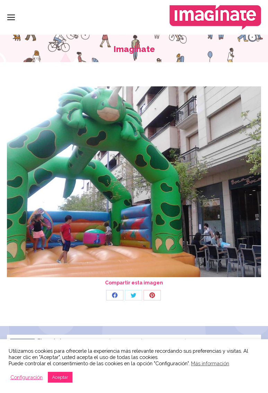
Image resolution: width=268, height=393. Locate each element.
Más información (210, 363)
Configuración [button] (26, 377)
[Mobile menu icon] (11, 17)
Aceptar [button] (60, 377)
